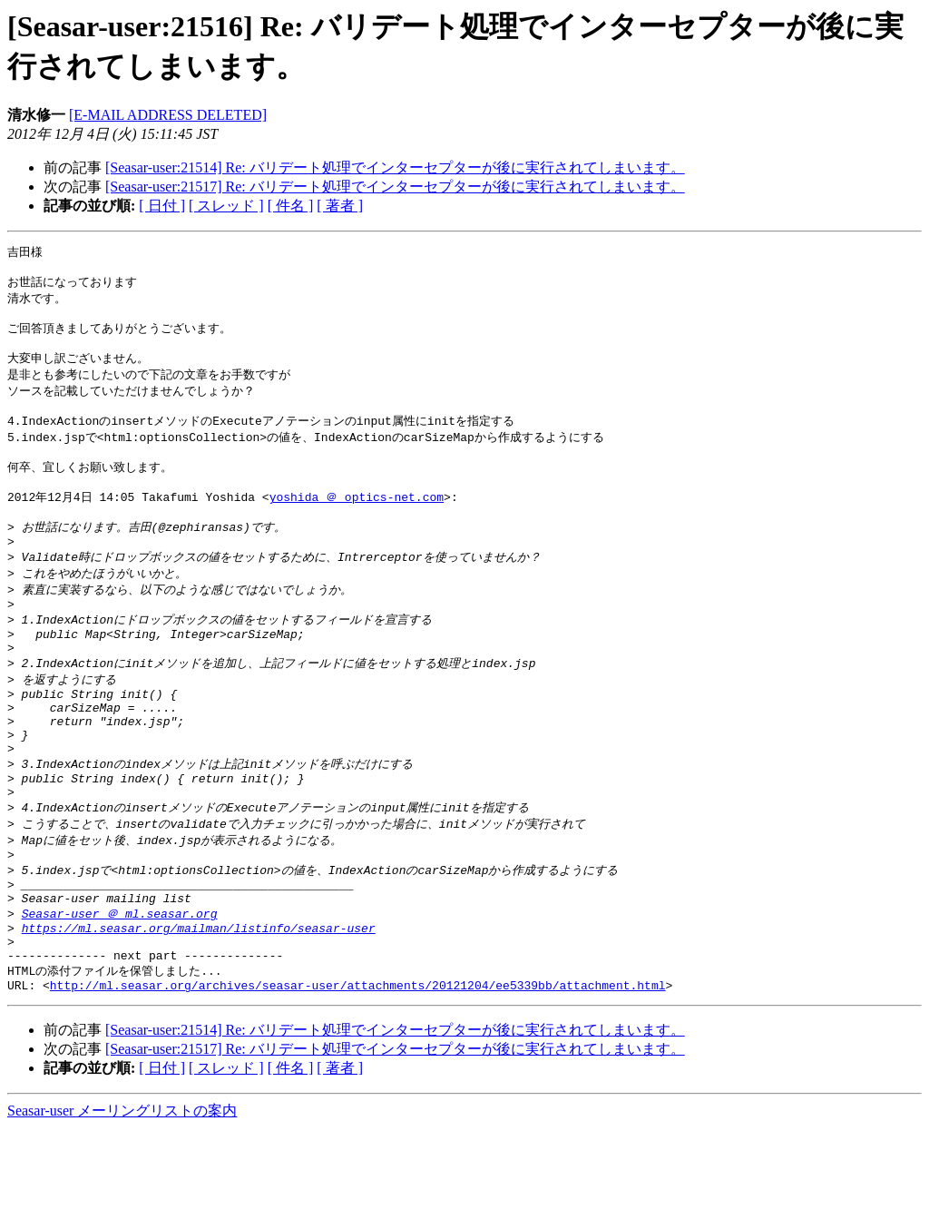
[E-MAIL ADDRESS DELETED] (168, 115)
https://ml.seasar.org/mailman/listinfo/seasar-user (199, 1009)
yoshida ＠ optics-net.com (356, 523)
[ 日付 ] (162, 205)
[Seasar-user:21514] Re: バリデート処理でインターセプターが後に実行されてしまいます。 (395, 167)
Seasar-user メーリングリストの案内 (122, 1201)
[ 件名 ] (291, 205)
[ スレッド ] (226, 205)
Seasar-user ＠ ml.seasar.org (120, 992)
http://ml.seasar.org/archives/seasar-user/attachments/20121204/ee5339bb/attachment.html (358, 1075)
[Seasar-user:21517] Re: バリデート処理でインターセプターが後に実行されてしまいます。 (395, 186)
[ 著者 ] (340, 205)
